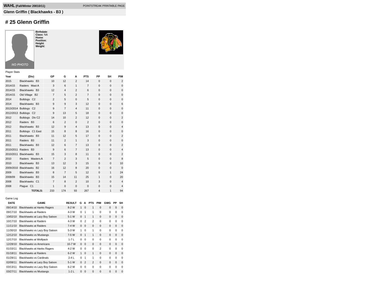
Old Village (26, 94)
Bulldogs (25, 99)
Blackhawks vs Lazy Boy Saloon (38, 230)
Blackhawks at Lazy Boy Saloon (38, 216)
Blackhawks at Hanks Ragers (36, 207)
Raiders (25, 85)
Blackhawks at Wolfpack (33, 239)
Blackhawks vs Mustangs (34, 234)
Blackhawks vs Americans (34, 244)
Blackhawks (27, 81)
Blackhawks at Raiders (32, 212)
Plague (24, 186)
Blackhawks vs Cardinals (34, 257)
